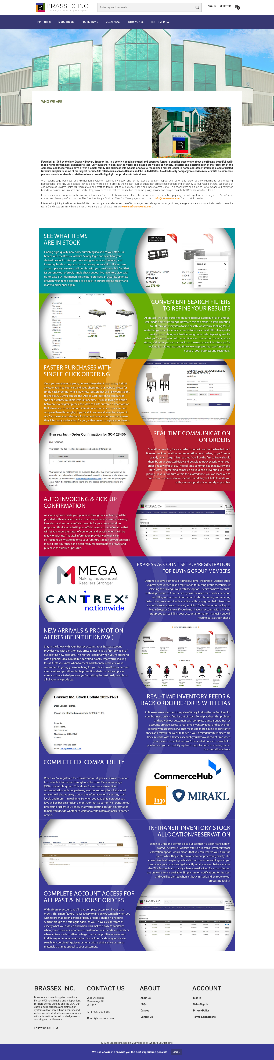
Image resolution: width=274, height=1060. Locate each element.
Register (225, 9)
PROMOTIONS (89, 26)
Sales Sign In (200, 1009)
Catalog (144, 1015)
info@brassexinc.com (167, 203)
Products (44, 27)
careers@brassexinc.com (137, 211)
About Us (145, 1002)
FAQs (143, 1009)
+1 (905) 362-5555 (99, 1016)
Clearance (113, 26)
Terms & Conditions (204, 1021)
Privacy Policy (201, 1015)
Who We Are (136, 26)
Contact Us (146, 1021)
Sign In (212, 9)
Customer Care (161, 27)
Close (176, 1052)
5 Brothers (66, 26)
